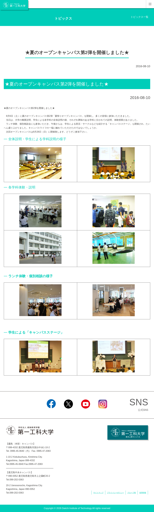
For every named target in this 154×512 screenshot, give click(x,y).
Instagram (102, 412)
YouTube (85, 412)
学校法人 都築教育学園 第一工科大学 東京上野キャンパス (127, 432)
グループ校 (131, 493)
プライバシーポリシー (115, 493)
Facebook (51, 412)
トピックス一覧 (139, 17)
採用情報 (142, 493)
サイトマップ (98, 493)
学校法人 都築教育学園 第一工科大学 (14, 5)
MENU (150, 4)
